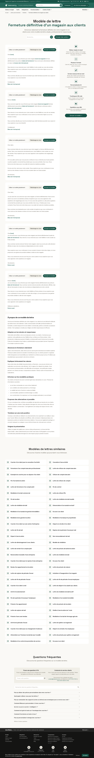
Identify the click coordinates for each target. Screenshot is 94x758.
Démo (87, 1)
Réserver (65, 751)
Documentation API (23, 738)
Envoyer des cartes (62, 37)
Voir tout (49, 743)
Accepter (85, 755)
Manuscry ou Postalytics (53, 736)
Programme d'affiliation (67, 738)
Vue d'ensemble (23, 736)
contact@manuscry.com (64, 1)
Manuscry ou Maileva (52, 741)
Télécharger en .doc (35, 49)
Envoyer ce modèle (49, 49)
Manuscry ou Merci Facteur (53, 738)
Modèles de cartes (38, 736)
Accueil (6, 12)
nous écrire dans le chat (63, 680)
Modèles (85, 9)
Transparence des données (68, 739)
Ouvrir (53, 751)
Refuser (78, 755)
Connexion (67, 5)
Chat (81, 1)
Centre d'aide (47, 9)
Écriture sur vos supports (67, 741)
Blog (35, 741)
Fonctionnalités (35, 9)
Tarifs (17, 9)
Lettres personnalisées (16, 12)
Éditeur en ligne (9, 9)
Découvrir (85, 730)
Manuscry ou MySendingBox (54, 739)
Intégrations (25, 9)
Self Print (7, 739)
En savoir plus (18, 756)
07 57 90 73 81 (75, 1)
